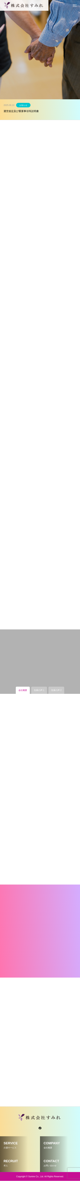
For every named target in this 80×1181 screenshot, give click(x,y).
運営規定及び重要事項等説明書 (21, 111)
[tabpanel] (40, 49)
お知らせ (23, 105)
